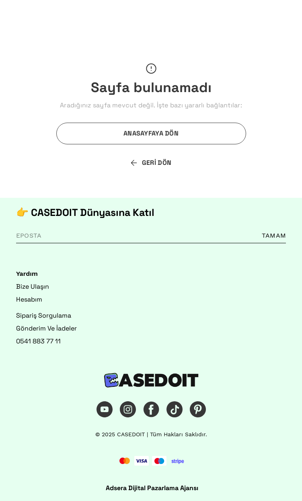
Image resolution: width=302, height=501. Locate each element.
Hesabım (29, 299)
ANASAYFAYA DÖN (151, 133)
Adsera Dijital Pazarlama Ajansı (152, 488)
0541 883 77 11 (38, 341)
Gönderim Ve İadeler (46, 328)
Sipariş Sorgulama (43, 315)
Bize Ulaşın (32, 286)
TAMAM (274, 235)
